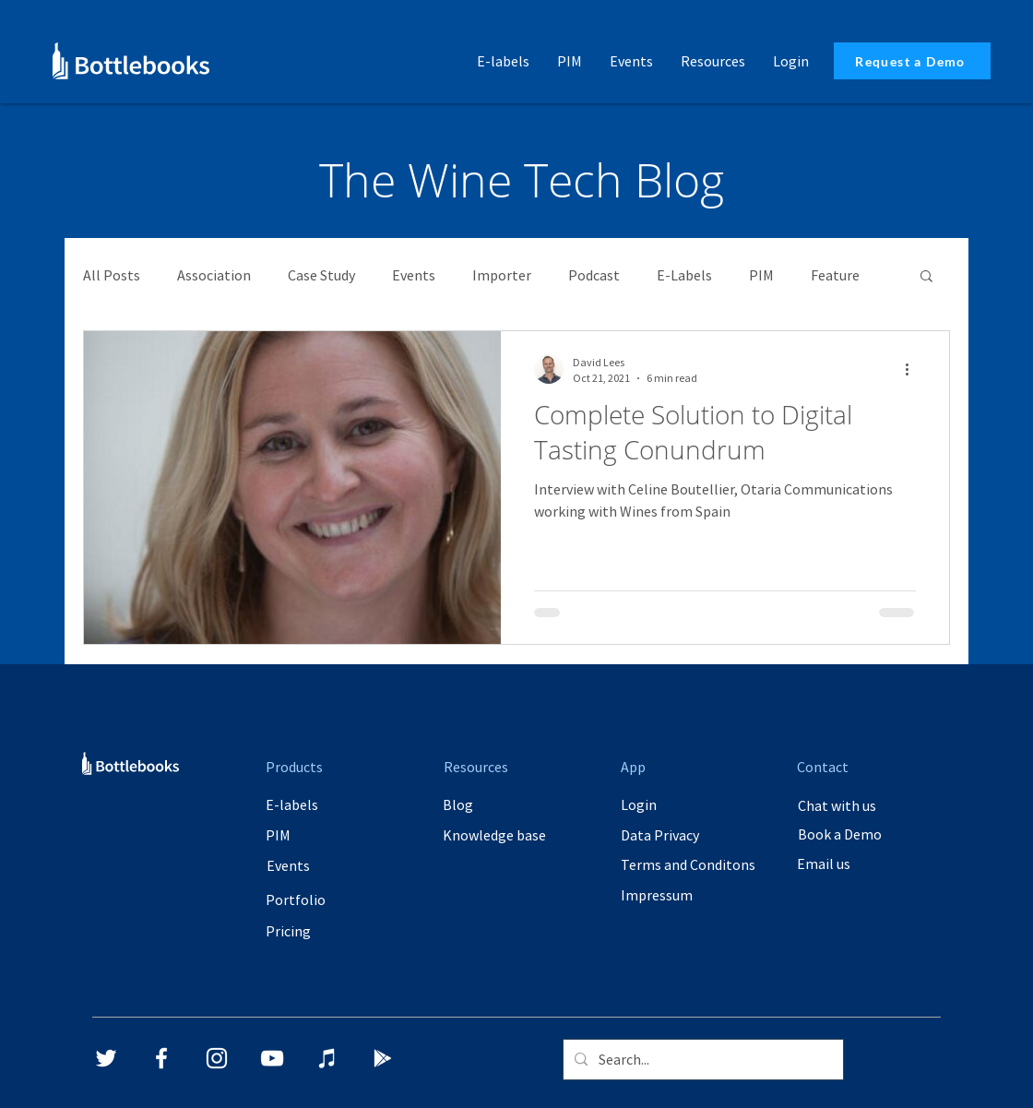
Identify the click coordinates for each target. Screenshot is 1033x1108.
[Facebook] (161, 1058)
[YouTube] (272, 1058)
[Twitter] (106, 1058)
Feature (835, 275)
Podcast (594, 275)
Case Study (321, 275)
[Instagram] (217, 1058)
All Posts (111, 275)
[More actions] (913, 369)
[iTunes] (327, 1058)
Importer (501, 275)
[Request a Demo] (912, 60)
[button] (713, 61)
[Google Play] (383, 1058)
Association (214, 275)
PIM (761, 275)
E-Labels (684, 275)
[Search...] (701, 1059)
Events (413, 275)
